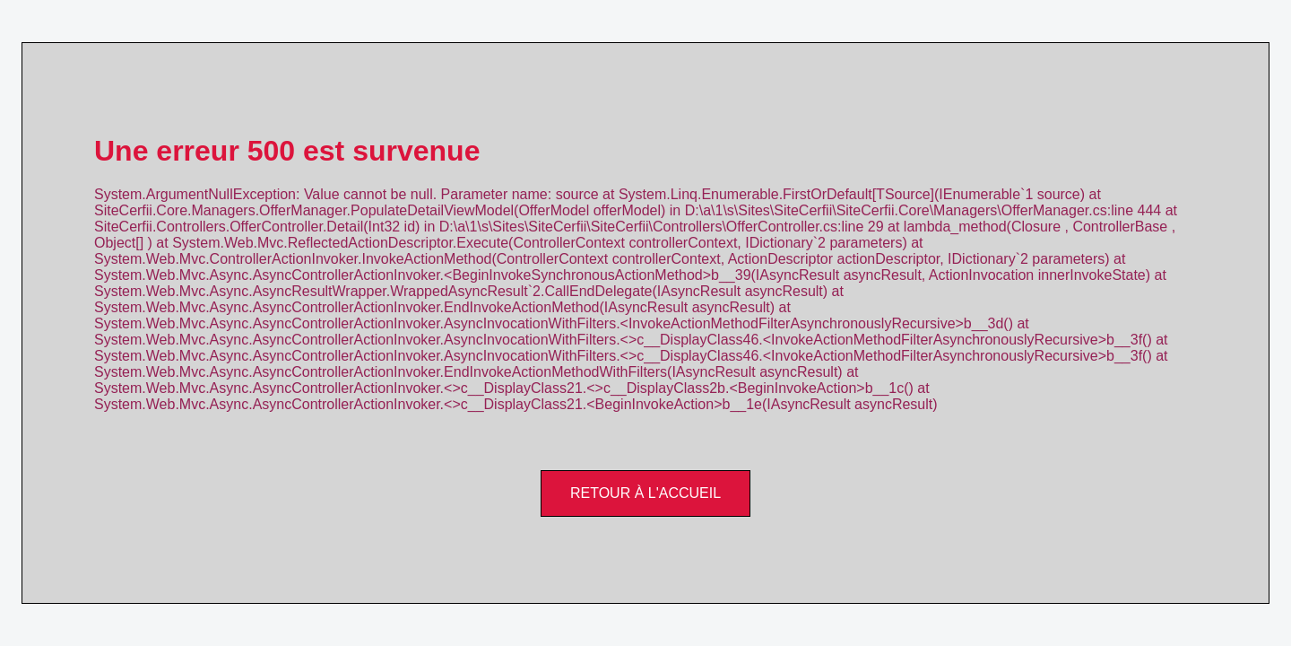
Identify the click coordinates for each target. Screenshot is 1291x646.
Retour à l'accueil (645, 493)
